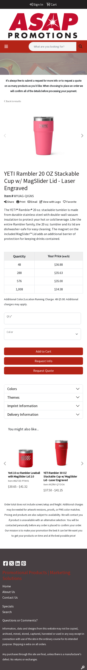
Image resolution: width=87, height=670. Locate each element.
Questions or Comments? (20, 620)
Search (7, 612)
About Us (8, 592)
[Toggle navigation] (6, 46)
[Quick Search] (53, 46)
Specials (8, 606)
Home (6, 586)
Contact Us (10, 597)
